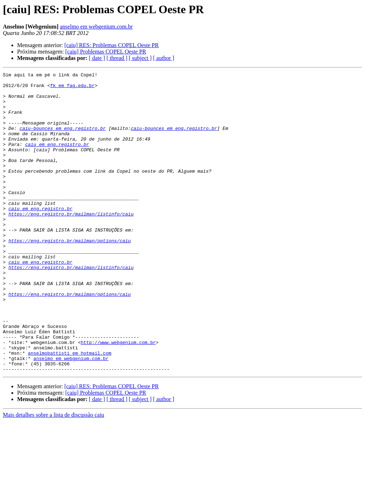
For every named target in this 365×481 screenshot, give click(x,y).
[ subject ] (140, 58)
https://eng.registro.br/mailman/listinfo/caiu (71, 242)
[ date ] (97, 58)
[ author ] (163, 58)
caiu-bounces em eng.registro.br (63, 140)
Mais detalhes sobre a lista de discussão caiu (53, 475)
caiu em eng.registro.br (57, 159)
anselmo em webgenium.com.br (96, 27)
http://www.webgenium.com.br (118, 397)
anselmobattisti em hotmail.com (69, 409)
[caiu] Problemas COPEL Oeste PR (105, 52)
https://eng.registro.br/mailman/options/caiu (70, 275)
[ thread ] (117, 58)
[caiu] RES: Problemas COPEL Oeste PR (111, 45)
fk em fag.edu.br (72, 88)
